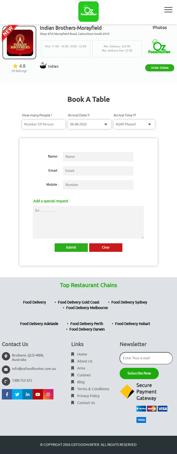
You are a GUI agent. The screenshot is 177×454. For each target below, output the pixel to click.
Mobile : (52, 185)
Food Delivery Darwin (87, 329)
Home (79, 354)
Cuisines (81, 375)
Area (78, 368)
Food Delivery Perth (86, 324)
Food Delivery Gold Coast (78, 302)
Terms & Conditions (90, 389)
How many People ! (37, 115)
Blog (78, 382)
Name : (53, 156)
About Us (81, 361)
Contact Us (83, 403)
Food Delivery (34, 302)
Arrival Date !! (78, 115)
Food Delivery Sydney (129, 302)
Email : (53, 170)
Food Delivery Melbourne (87, 308)
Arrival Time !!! (125, 115)
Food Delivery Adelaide (39, 324)
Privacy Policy (85, 396)
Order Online (159, 68)
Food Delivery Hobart (132, 324)
